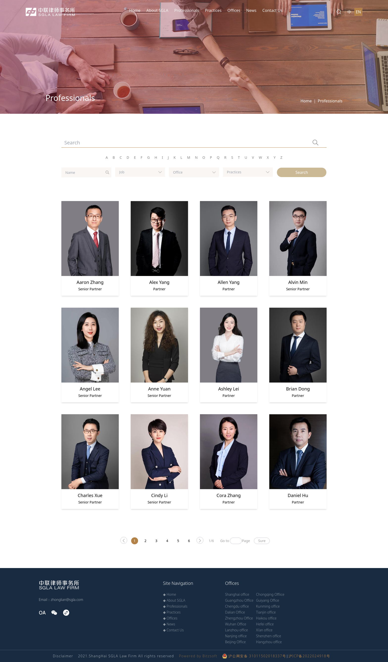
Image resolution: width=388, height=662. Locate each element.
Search (301, 172)
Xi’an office (264, 630)
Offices (233, 10)
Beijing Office (235, 641)
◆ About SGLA (174, 600)
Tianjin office (266, 612)
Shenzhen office (268, 636)
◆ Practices (172, 612)
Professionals (186, 10)
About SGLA (157, 10)
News (251, 10)
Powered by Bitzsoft (198, 656)
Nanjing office (235, 636)
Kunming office (268, 606)
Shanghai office (237, 594)
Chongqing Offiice (270, 594)
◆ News (169, 624)
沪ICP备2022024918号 (309, 656)
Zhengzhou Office (239, 618)
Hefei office (265, 624)
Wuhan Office (235, 624)
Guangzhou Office (239, 600)
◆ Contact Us (173, 630)
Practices (213, 10)
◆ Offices (170, 618)
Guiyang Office (267, 600)
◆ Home (169, 594)
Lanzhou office (236, 630)
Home (135, 10)
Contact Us (272, 10)
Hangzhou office (269, 641)
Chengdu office (237, 606)
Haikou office (266, 618)
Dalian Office (235, 612)
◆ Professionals (175, 606)
